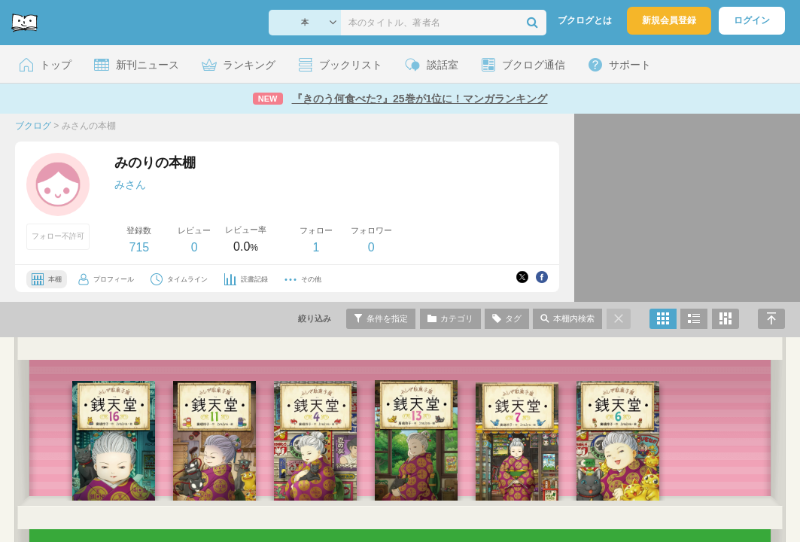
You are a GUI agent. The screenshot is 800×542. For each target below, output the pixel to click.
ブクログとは (585, 20)
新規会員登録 (669, 20)
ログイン (752, 20)
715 (139, 247)
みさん (130, 184)
